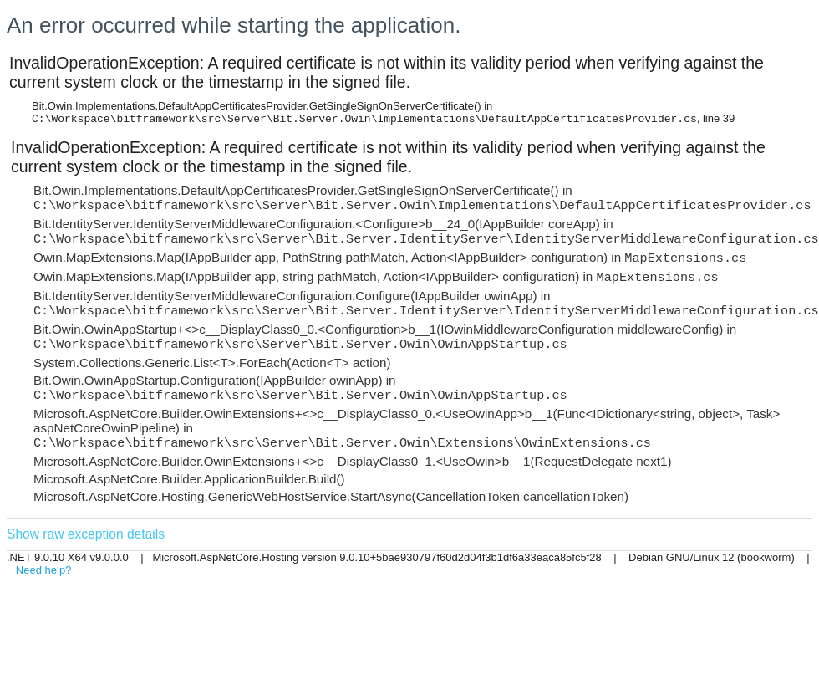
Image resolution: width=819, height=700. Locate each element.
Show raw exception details (86, 534)
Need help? (44, 570)
